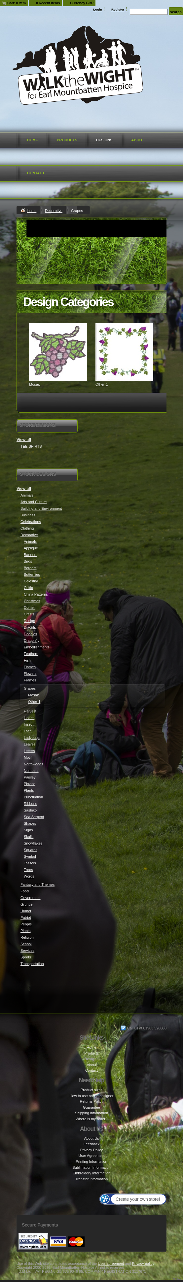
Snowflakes (33, 843)
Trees (28, 870)
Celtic (28, 588)
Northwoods (33, 764)
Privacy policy (143, 1263)
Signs (28, 830)
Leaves (29, 744)
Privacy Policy (91, 1150)
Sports (25, 957)
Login (97, 9)
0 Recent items (48, 3)
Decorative (53, 211)
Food (24, 891)
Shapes (30, 823)
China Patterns (36, 594)
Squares (30, 850)
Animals (26, 495)
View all (24, 439)
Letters (29, 751)
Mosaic (35, 384)
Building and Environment (41, 508)
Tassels (30, 863)
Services (27, 951)
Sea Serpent (34, 817)
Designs (104, 140)
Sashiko (30, 810)
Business (27, 515)
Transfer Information (91, 1179)
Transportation (32, 964)
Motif (28, 757)
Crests (29, 614)
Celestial (31, 581)
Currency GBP (81, 3)
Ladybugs (32, 738)
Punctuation (33, 797)
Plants (29, 790)
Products (67, 140)
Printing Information (91, 1161)
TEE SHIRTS (31, 446)
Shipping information (91, 1113)
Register (118, 9)
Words (29, 876)
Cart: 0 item (16, 3)
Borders (30, 568)
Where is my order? (91, 1119)
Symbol (30, 856)
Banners (30, 555)
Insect (28, 724)
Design (29, 621)
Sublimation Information (91, 1167)
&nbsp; (58, 352)
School (26, 944)
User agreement (111, 1263)
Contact (36, 173)
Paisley (29, 777)
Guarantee (91, 1107)
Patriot (25, 917)
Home (32, 140)
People (26, 924)
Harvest (30, 711)
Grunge (26, 904)
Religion (27, 937)
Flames (30, 667)
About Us (91, 1138)
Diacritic (30, 627)
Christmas (32, 601)
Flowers (30, 674)
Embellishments (37, 647)
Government (30, 898)
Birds (28, 561)
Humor (25, 911)
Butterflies (32, 574)
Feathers (31, 654)
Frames (30, 680)
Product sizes (91, 1090)
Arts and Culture (33, 502)
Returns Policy (91, 1101)
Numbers (31, 771)
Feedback (91, 1144)
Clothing (27, 528)
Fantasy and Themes (37, 884)
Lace (28, 731)
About (137, 140)
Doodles (30, 634)
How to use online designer (92, 1096)
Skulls (28, 837)
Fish (27, 660)
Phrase (29, 784)
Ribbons (30, 804)
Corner (29, 607)
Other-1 (101, 384)
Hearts (29, 718)
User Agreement (91, 1156)
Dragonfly (31, 640)
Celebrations (30, 522)
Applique (31, 548)
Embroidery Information (91, 1173)
